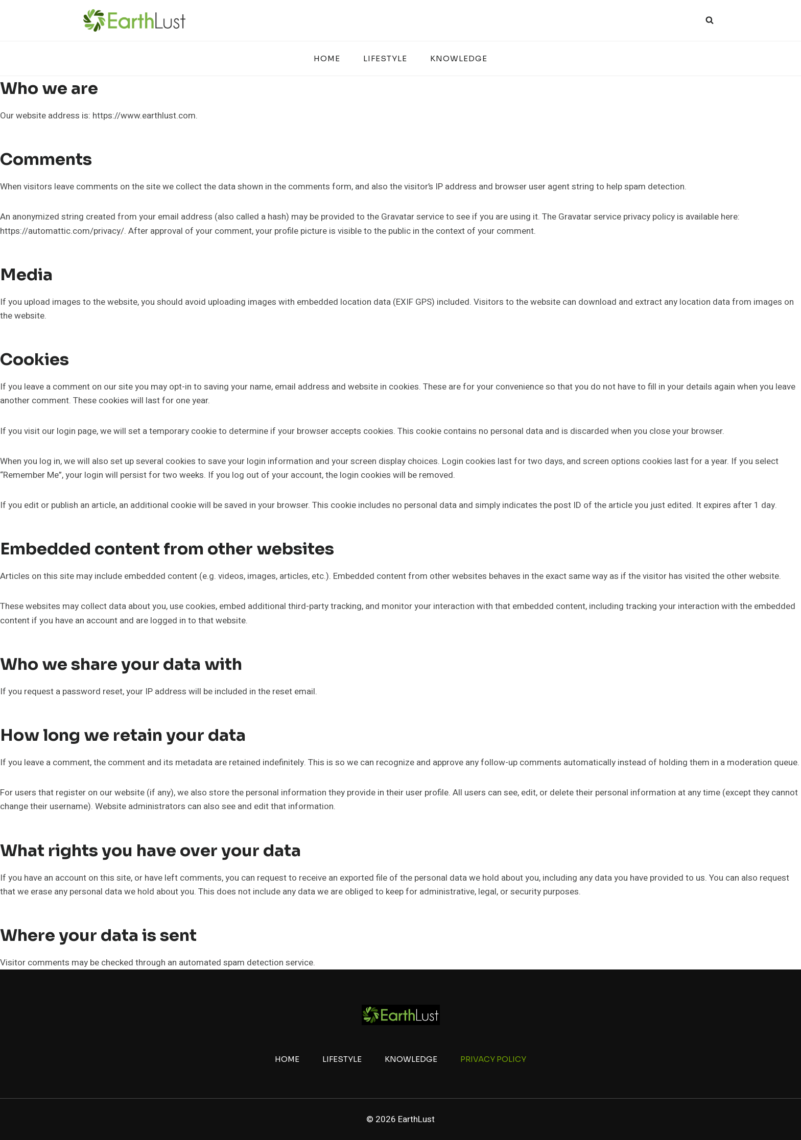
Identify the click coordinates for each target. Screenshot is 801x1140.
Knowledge (458, 58)
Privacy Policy (493, 1059)
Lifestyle (385, 58)
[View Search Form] (709, 20)
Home (327, 58)
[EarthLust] (134, 20)
